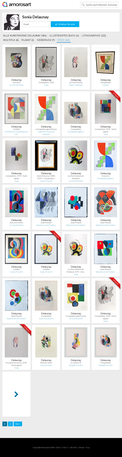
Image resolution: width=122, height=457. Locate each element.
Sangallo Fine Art (76, 365)
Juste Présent (46, 222)
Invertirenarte (46, 365)
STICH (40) (64, 40)
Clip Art (105, 85)
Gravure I (106, 176)
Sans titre (16, 82)
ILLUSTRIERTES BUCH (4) (64, 35)
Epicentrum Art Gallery (46, 225)
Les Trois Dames (76, 82)
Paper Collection (76, 85)
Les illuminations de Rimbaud (76, 177)
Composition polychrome (76, 316)
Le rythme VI (76, 363)
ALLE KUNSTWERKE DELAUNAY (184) (25, 35)
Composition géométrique (46, 129)
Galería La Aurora (46, 318)
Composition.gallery (76, 131)
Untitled (16, 129)
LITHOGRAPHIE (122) (94, 35)
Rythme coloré (46, 363)
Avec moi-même (16, 222)
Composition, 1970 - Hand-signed (106, 130)
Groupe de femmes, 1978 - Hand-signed (16, 364)
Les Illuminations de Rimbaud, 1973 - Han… (76, 270)
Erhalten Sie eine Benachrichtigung (65, 25)
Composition (105, 82)
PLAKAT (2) (27, 40)
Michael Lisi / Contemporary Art (16, 132)
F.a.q (87, 447)
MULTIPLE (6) (11, 40)
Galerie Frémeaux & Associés (46, 132)
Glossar (81, 447)
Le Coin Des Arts (16, 85)
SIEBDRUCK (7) (46, 40)
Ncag (46, 85)
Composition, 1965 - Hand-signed (106, 317)
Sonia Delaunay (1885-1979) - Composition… (46, 177)
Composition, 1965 (46, 82)
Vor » (17, 423)
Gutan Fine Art (46, 181)
